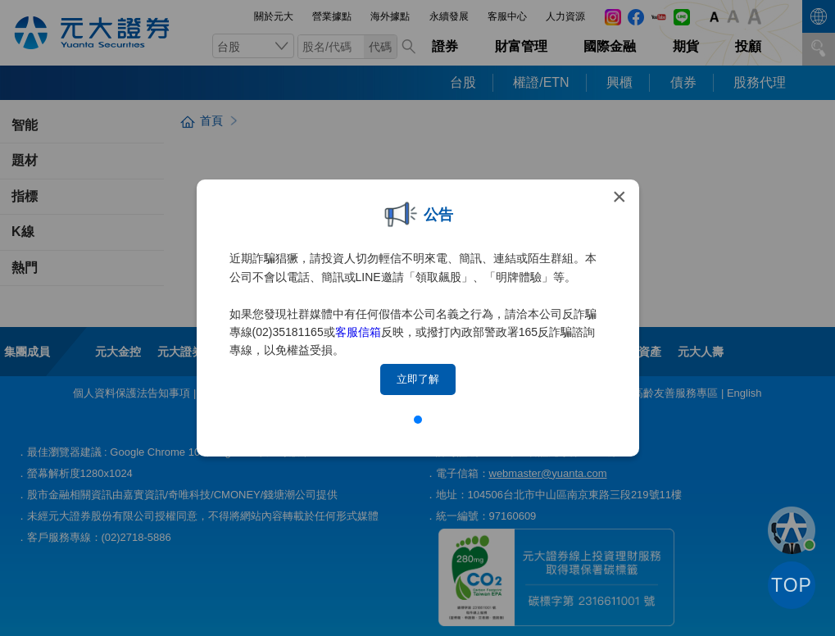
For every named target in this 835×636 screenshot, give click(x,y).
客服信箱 (358, 331)
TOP (791, 585)
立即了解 (418, 379)
